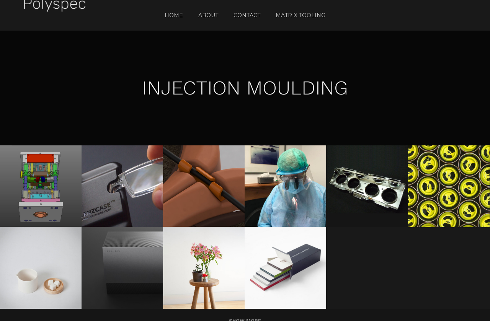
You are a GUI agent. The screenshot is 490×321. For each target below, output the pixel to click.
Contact (247, 15)
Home (174, 15)
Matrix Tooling (300, 15)
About (208, 15)
